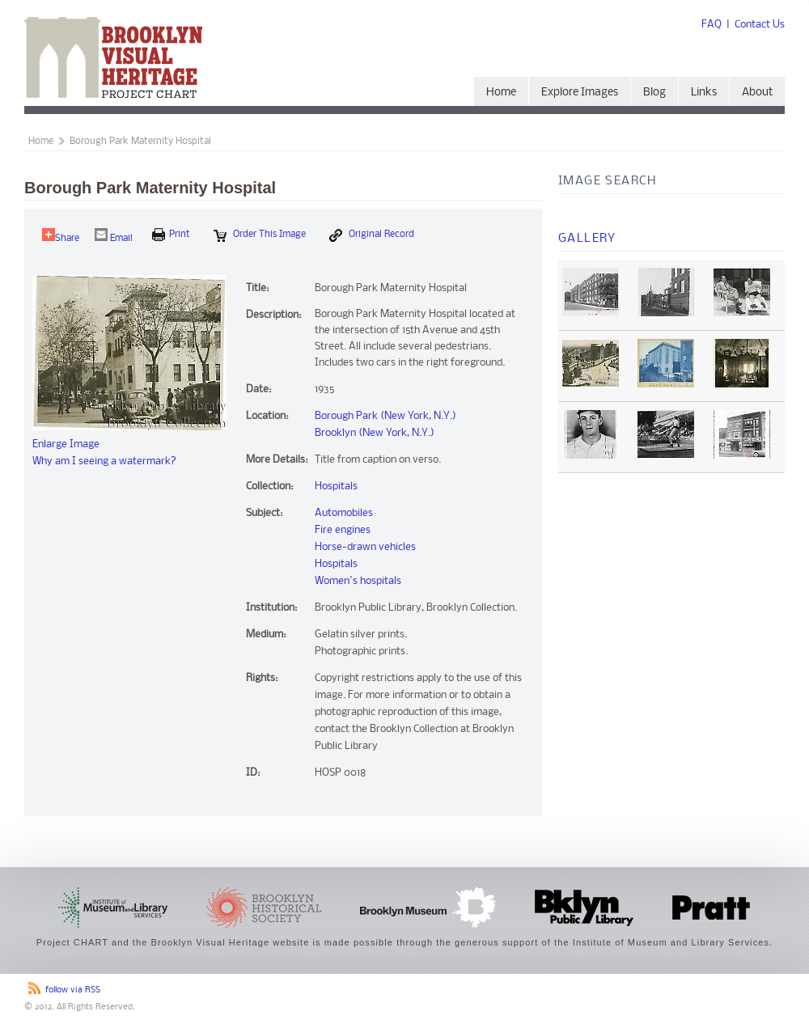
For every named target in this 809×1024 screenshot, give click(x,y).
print (171, 234)
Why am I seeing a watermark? (104, 461)
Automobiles (344, 513)
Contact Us (760, 24)
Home (501, 93)
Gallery (587, 238)
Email (114, 235)
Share (60, 235)
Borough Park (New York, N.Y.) (385, 416)
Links (704, 93)
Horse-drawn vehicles (365, 547)
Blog (654, 93)
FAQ (711, 24)
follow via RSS (72, 990)
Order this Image (260, 235)
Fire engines (343, 530)
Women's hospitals (358, 581)
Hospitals (336, 486)
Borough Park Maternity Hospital (140, 141)
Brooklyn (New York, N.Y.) (374, 433)
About (757, 93)
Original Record (371, 235)
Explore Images (579, 93)
